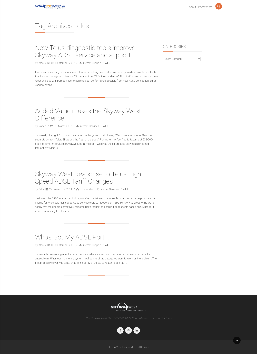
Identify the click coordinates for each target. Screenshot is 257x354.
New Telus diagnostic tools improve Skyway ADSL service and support (85, 51)
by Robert (41, 126)
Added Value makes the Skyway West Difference (88, 114)
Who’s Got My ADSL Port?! (72, 237)
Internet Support (91, 63)
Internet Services (89, 126)
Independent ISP (89, 189)
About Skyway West (200, 7)
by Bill (38, 189)
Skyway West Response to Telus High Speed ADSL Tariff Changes (88, 177)
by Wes (39, 63)
